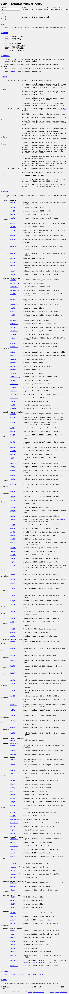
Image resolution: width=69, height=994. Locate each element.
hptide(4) (14, 324)
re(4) (12, 552)
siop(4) (13, 271)
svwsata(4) (14, 398)
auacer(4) (14, 760)
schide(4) (14, 380)
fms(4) (13, 816)
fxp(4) (13, 479)
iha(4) (13, 227)
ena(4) (13, 454)
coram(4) (13, 931)
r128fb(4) (14, 864)
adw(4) (13, 211)
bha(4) (13, 215)
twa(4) (13, 402)
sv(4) (12, 830)
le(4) (12, 520)
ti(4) (12, 589)
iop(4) (13, 948)
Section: (23, 7)
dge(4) (13, 451)
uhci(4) (13, 904)
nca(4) (13, 259)
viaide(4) (14, 409)
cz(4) (12, 751)
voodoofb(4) (15, 874)
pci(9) (40, 975)
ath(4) (13, 656)
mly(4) (13, 239)
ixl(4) (13, 507)
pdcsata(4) (14, 366)
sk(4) (12, 574)
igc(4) (13, 497)
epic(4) (13, 463)
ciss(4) (13, 312)
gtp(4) (13, 941)
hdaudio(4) (14, 823)
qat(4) (13, 887)
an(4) (12, 641)
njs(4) (13, 262)
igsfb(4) (13, 850)
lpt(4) (35, 962)
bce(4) (13, 432)
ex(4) (12, 476)
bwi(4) (13, 666)
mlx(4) (13, 343)
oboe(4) (13, 952)
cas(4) (13, 447)
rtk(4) (13, 559)
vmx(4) (13, 619)
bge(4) (13, 435)
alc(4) (13, 417)
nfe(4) (13, 539)
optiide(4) (14, 359)
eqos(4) (13, 467)
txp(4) (13, 604)
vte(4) (13, 629)
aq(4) (12, 428)
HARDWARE (4, 192)
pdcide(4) (14, 363)
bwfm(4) (13, 673)
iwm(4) (13, 691)
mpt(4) (13, 253)
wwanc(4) (13, 740)
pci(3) (7, 975)
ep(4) (12, 458)
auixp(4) (13, 770)
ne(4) (12, 536)
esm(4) (13, 805)
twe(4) (13, 405)
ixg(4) (13, 500)
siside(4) (14, 387)
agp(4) (14, 975)
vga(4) (13, 878)
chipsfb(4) (14, 839)
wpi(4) (13, 733)
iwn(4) (13, 696)
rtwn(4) (13, 721)
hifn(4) (13, 883)
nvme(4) (13, 356)
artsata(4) (14, 305)
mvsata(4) (14, 347)
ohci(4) (13, 901)
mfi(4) (13, 236)
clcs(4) (13, 784)
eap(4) (13, 795)
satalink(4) (15, 377)
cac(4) (13, 308)
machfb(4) (14, 853)
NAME (2, 24)
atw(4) (13, 649)
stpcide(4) (14, 395)
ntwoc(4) (13, 543)
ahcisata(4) (15, 291)
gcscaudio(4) (15, 820)
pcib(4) (13, 920)
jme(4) (13, 511)
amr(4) (13, 294)
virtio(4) (14, 966)
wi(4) (12, 728)
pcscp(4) (13, 266)
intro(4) (13, 72)
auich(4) (13, 765)
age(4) (13, 414)
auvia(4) (13, 781)
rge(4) (13, 555)
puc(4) (13, 961)
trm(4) (13, 275)
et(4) (12, 470)
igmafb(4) (14, 846)
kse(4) (13, 516)
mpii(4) (13, 246)
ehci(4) (13, 897)
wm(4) (12, 633)
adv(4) (13, 208)
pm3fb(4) (13, 857)
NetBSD (30, 992)
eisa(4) (52, 917)
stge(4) (13, 583)
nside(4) (13, 352)
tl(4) (12, 596)
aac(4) (13, 280)
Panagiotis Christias (61, 992)
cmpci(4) (13, 791)
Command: (4, 7)
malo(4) (13, 705)
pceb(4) (13, 917)
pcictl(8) (32, 975)
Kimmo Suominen (39, 992)
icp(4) (13, 328)
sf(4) (12, 562)
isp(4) (13, 230)
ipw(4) (13, 680)
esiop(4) (13, 224)
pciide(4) (14, 370)
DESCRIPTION (5, 56)
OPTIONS (4, 77)
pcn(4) (62, 520)
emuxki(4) (14, 798)
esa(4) (13, 802)
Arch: (47, 7)
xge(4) (13, 636)
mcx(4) (13, 529)
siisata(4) (14, 384)
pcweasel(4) (15, 754)
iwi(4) (13, 684)
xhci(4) (13, 908)
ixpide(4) (14, 335)
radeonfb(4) (15, 867)
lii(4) (13, 525)
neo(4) (13, 827)
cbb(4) (13, 913)
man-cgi (52, 992)
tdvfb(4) (13, 871)
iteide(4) (14, 331)
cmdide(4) (14, 315)
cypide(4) (14, 320)
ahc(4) (13, 202)
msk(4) (13, 532)
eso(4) (13, 812)
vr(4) (12, 622)
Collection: (56, 7)
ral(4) (13, 710)
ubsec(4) (13, 890)
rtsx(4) (13, 373)
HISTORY (4, 980)
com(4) (25, 962)
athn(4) (13, 661)
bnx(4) (13, 442)
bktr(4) (13, 938)
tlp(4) (13, 601)
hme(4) (13, 492)
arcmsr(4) (14, 299)
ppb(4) (13, 924)
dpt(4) (13, 218)
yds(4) (13, 834)
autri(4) (13, 774)
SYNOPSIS (4, 33)
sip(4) (13, 566)
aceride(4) (14, 287)
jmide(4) (13, 338)
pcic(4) (13, 955)
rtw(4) (13, 716)
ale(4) (13, 423)
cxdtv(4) (13, 934)
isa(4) (50, 920)
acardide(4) (15, 283)
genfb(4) (13, 843)
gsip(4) (13, 484)
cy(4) (12, 745)
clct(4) (13, 788)
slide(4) (13, 391)
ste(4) (13, 580)
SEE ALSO (4, 971)
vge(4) (13, 611)
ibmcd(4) (13, 945)
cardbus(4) (62, 109)
